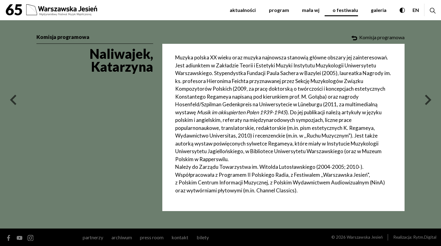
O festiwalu (345, 10)
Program (279, 10)
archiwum (121, 237)
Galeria (378, 10)
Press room (152, 237)
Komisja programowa (62, 37)
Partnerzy (93, 237)
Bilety (203, 237)
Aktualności (243, 10)
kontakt (180, 237)
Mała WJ (310, 10)
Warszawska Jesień (365, 237)
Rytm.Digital (424, 237)
